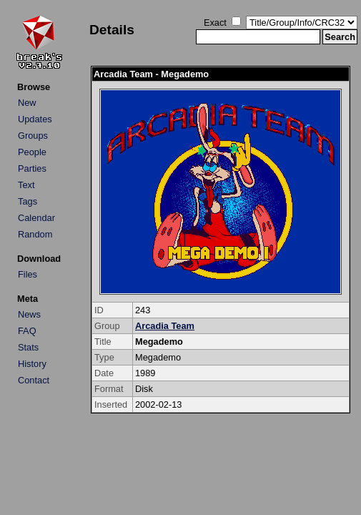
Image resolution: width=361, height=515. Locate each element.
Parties (32, 168)
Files (27, 274)
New (27, 102)
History (32, 363)
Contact (33, 380)
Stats (28, 347)
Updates (35, 119)
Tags (27, 201)
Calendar (36, 217)
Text (26, 185)
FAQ (27, 330)
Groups (33, 135)
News (29, 314)
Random (35, 234)
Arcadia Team (164, 325)
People (32, 152)
